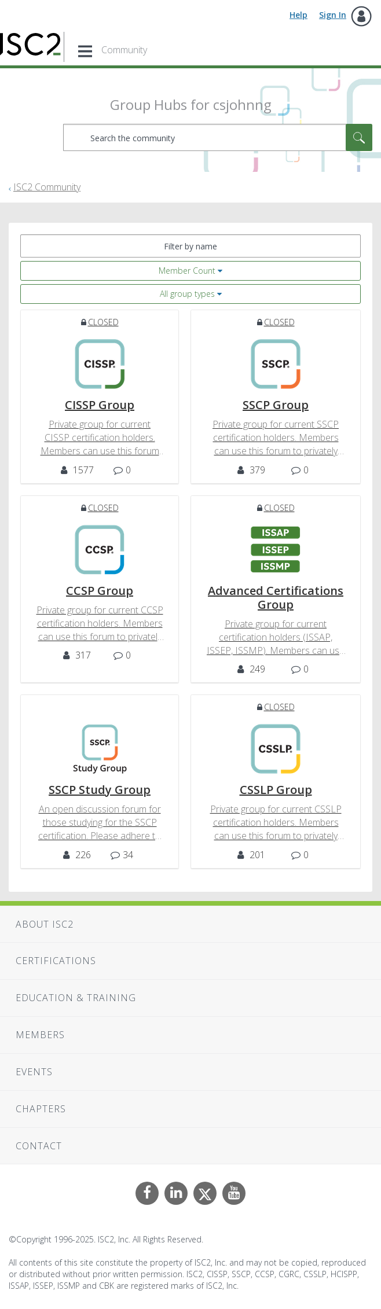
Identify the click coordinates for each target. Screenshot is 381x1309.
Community (124, 49)
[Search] (217, 137)
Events (34, 1071)
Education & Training (76, 997)
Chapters (41, 1108)
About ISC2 (45, 924)
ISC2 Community (46, 187)
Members (40, 1034)
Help (298, 14)
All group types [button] (187, 293)
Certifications (56, 960)
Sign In (332, 14)
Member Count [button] (187, 270)
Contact (39, 1145)
